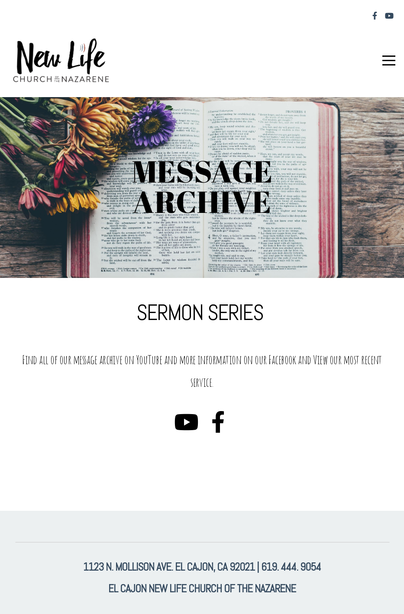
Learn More (43, 466)
